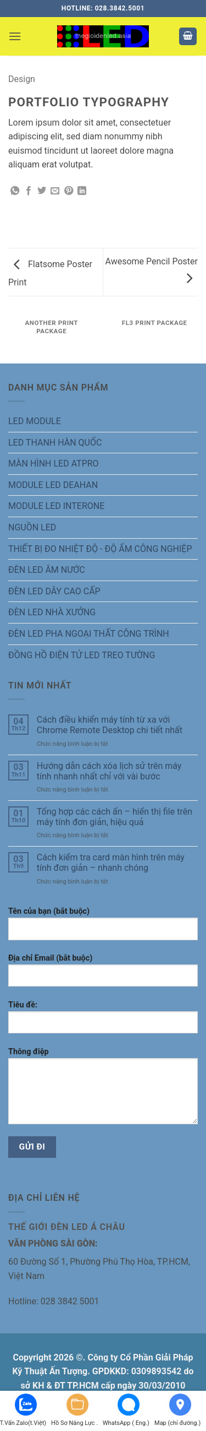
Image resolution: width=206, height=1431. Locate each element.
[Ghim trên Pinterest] (68, 191)
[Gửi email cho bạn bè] (55, 191)
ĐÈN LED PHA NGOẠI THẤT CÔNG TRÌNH (88, 633)
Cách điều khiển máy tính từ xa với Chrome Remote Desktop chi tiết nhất (109, 724)
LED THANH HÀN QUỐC (55, 442)
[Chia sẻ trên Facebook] (28, 191)
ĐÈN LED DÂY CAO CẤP (54, 591)
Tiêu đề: (103, 1021)
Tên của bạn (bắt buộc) (103, 927)
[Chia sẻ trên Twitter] (41, 191)
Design (21, 79)
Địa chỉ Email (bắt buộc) (103, 974)
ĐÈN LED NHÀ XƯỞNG (52, 612)
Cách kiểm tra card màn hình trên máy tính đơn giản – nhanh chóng (111, 862)
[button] (14, 36)
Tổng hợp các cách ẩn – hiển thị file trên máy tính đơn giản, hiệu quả (114, 816)
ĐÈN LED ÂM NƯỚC (46, 570)
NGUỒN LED (32, 527)
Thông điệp (103, 1090)
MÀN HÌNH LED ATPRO (53, 463)
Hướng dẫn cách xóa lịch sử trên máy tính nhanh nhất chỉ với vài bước (109, 771)
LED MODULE (34, 421)
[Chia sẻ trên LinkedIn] (81, 191)
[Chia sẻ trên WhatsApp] (14, 191)
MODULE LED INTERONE (56, 506)
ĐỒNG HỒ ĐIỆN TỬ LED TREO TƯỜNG (81, 655)
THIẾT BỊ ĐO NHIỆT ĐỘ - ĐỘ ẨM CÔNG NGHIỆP (100, 549)
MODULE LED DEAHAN (53, 485)
